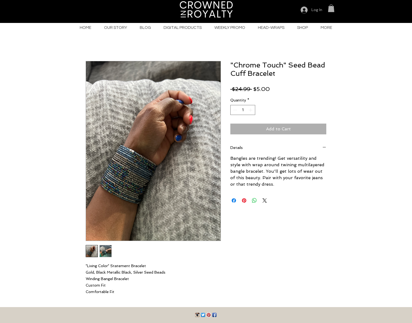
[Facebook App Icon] (214, 315)
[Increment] (251, 110)
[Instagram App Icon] (197, 315)
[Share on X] (264, 200)
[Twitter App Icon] (203, 315)
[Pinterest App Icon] (209, 315)
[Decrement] (234, 110)
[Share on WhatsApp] (254, 200)
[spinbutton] (243, 110)
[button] (331, 8)
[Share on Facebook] (234, 200)
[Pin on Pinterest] (244, 200)
